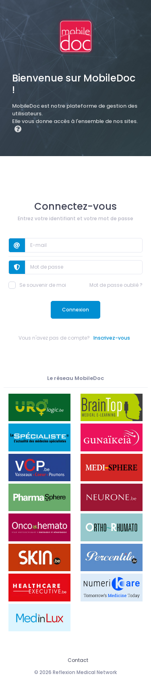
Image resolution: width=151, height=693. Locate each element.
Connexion (75, 309)
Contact (78, 660)
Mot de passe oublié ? (116, 285)
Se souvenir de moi (37, 285)
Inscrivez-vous (111, 337)
